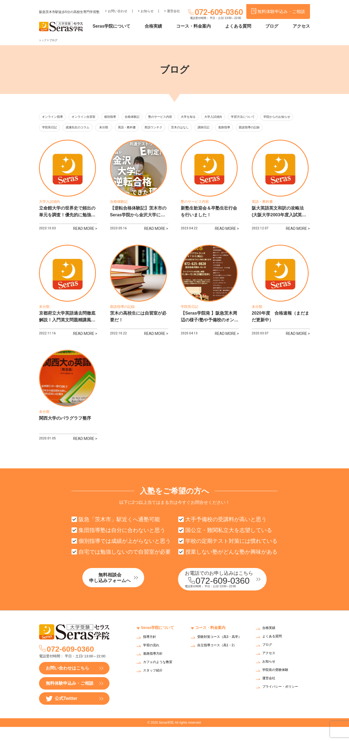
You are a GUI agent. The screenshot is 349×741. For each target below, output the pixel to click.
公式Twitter (61, 712)
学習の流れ (152, 659)
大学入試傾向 (236, 117)
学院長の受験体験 (277, 684)
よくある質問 (244, 26)
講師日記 (267, 128)
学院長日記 (91, 128)
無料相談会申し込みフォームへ (121, 592)
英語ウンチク (210, 128)
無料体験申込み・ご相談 (69, 697)
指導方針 (150, 651)
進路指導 (292, 128)
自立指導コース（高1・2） (220, 663)
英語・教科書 (180, 128)
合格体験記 (145, 117)
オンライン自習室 (89, 117)
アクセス (301, 26)
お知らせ (147, 7)
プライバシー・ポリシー (283, 701)
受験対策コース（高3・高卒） (219, 653)
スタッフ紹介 (154, 685)
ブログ (274, 26)
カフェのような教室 (160, 676)
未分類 (153, 128)
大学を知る (208, 117)
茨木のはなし (240, 128)
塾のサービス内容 (177, 117)
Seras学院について (125, 26)
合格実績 (164, 26)
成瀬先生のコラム (123, 128)
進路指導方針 (154, 668)
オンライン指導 (54, 117)
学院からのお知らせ (58, 128)
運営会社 (173, 7)
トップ (43, 40)
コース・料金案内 (201, 26)
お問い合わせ (117, 7)
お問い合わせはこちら (67, 682)
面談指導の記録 (54, 139)
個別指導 (120, 117)
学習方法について (270, 117)
